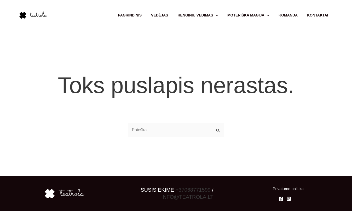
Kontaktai (318, 15)
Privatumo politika (288, 188)
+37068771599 (193, 190)
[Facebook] (281, 198)
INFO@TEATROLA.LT (187, 197)
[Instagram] (288, 198)
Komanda (291, 15)
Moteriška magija (253, 15)
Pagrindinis (141, 15)
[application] (222, 15)
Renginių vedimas (205, 15)
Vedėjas (168, 15)
